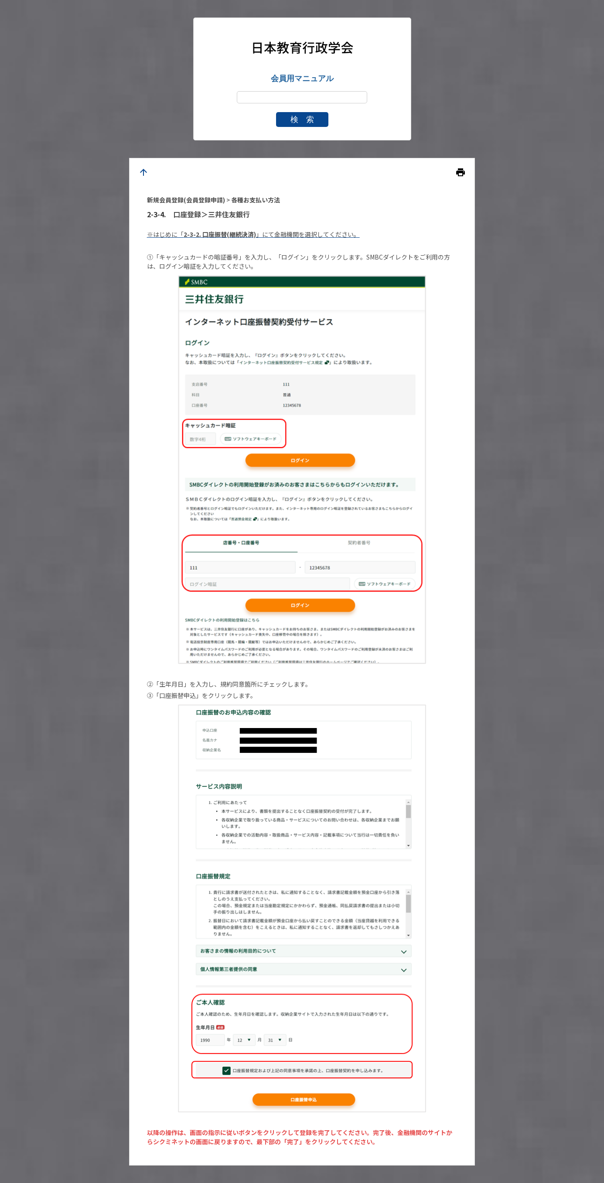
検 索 (302, 119)
